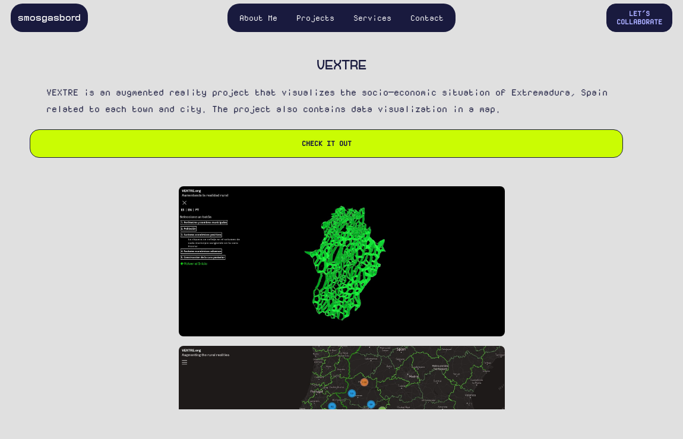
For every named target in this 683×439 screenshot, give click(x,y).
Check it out (327, 143)
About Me (258, 18)
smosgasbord (49, 18)
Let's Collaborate (639, 17)
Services (372, 18)
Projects (315, 18)
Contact (427, 18)
